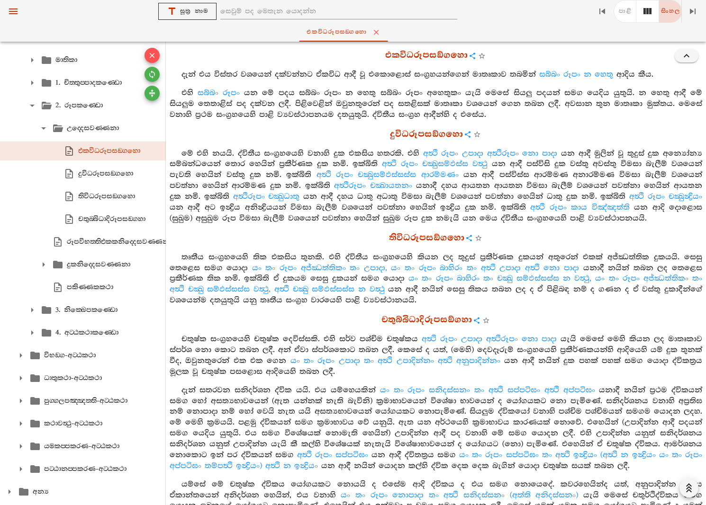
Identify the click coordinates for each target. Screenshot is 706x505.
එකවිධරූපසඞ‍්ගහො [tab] (355, 32)
